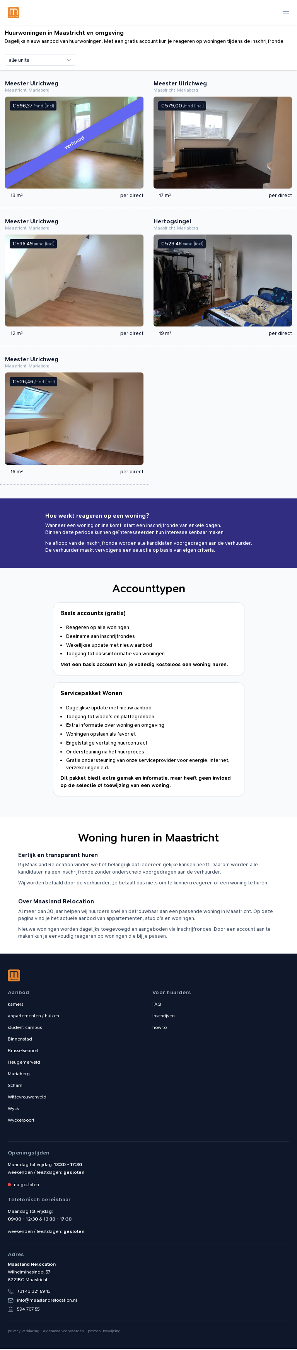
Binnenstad (20, 1040)
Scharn (15, 1086)
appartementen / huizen (33, 1017)
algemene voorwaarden (63, 1332)
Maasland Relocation (13, 12)
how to (159, 1028)
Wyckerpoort (21, 1121)
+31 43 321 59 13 (34, 1292)
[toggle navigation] (286, 12)
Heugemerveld (24, 1063)
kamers (15, 1005)
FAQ (156, 1005)
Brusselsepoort (23, 1051)
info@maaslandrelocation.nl (47, 1301)
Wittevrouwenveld (27, 1098)
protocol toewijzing (104, 1332)
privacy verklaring (23, 1332)
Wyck (13, 1109)
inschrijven (163, 1017)
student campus (25, 1028)
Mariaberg (19, 1075)
